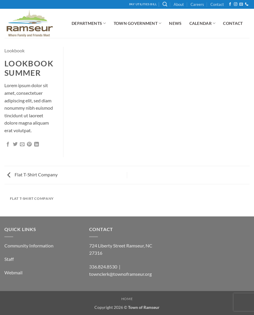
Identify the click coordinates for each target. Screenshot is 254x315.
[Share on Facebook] (8, 144)
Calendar (202, 23)
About (179, 4)
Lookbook (14, 50)
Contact (217, 4)
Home (127, 299)
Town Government (138, 23)
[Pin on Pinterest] (29, 144)
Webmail (13, 272)
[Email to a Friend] (22, 144)
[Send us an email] (241, 4)
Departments (89, 23)
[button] (165, 4)
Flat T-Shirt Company (32, 174)
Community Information (28, 245)
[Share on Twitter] (15, 144)
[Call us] (246, 4)
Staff (9, 259)
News (175, 23)
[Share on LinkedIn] (36, 144)
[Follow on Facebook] (230, 4)
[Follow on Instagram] (235, 4)
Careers (197, 4)
